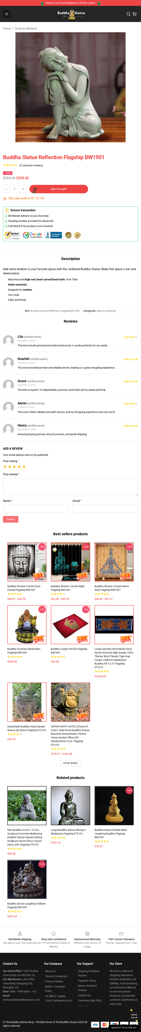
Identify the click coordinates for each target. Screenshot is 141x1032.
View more (70, 763)
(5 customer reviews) (31, 165)
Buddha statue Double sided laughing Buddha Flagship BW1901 (111, 833)
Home (7, 28)
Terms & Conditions (56, 976)
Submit (11, 519)
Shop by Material (26, 28)
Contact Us (84, 995)
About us (50, 971)
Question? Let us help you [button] (124, 1027)
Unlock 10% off (134, 1016)
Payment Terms (87, 980)
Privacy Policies (54, 981)
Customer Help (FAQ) (90, 1000)
